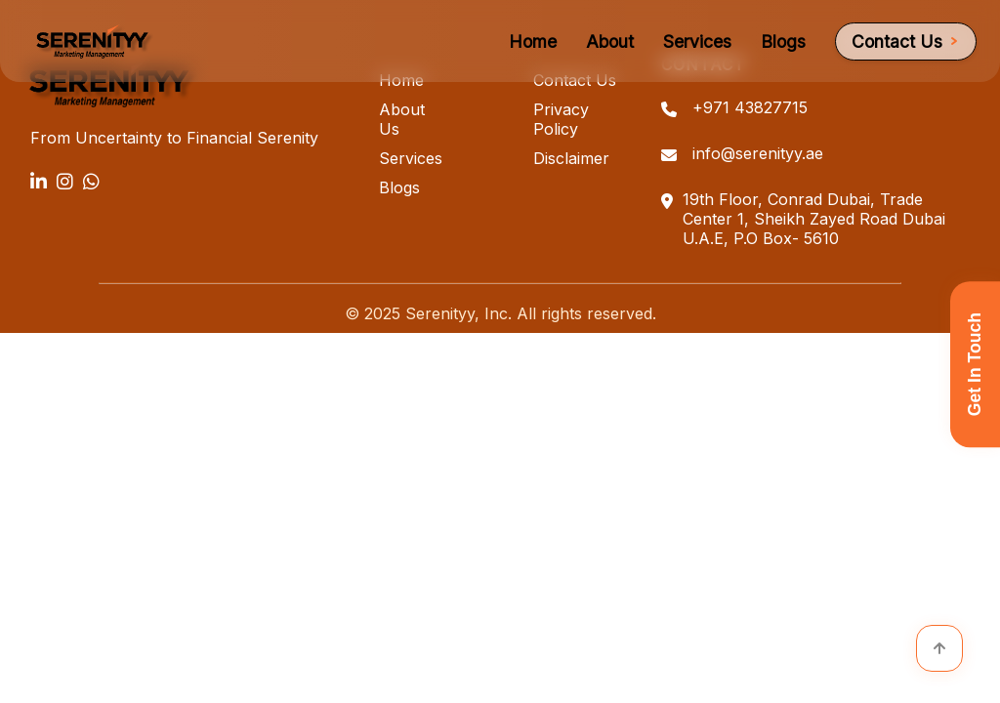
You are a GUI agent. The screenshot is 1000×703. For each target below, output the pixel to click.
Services (697, 41)
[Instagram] (65, 181)
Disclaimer (571, 158)
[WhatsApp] (91, 181)
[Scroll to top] (939, 648)
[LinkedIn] (38, 181)
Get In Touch (974, 364)
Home (533, 41)
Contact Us (906, 41)
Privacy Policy (561, 119)
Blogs (783, 41)
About (610, 41)
